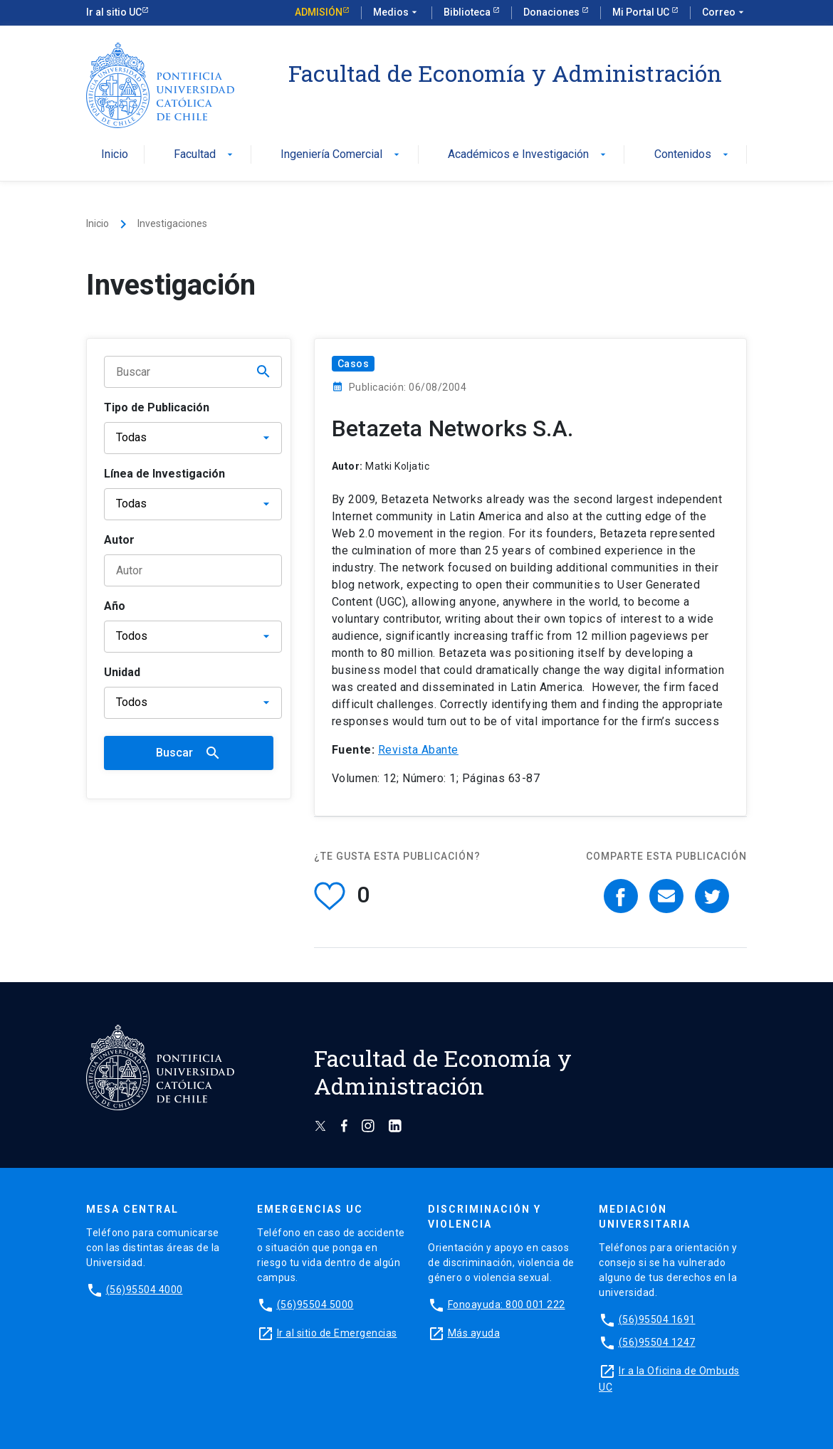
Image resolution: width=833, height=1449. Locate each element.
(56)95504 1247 (657, 1342)
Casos (353, 363)
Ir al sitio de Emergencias (337, 1333)
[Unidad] (193, 703)
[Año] (193, 637)
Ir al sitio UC (114, 12)
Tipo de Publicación (156, 407)
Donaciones (552, 12)
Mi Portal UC (641, 12)
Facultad (205, 155)
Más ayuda (474, 1333)
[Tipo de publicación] (193, 438)
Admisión (318, 12)
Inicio (114, 155)
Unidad (122, 672)
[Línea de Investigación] (193, 504)
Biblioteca (468, 12)
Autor (119, 540)
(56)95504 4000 (144, 1289)
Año (114, 606)
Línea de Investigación (164, 473)
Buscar (188, 753)
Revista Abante (418, 750)
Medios (396, 12)
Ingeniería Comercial (341, 155)
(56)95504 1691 (657, 1319)
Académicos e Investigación (528, 155)
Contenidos (692, 155)
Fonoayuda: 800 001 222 (506, 1304)
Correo (724, 12)
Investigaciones (172, 223)
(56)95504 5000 (315, 1304)
